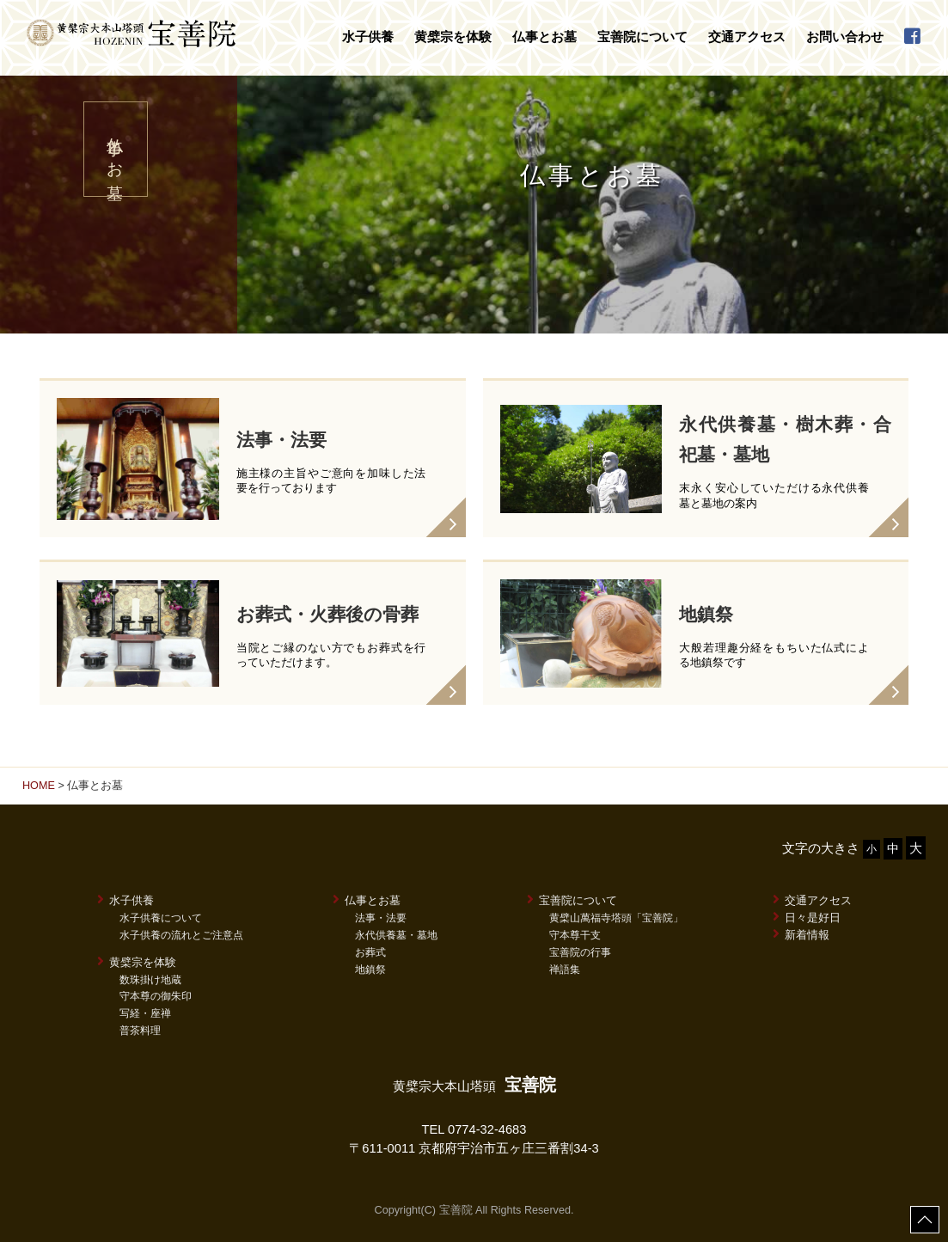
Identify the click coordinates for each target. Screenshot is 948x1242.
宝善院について (572, 900)
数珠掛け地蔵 (150, 980)
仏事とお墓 (367, 900)
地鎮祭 (370, 970)
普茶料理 (140, 1031)
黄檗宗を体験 (136, 962)
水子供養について (160, 918)
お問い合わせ (845, 37)
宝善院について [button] (642, 37)
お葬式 (370, 952)
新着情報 (801, 934)
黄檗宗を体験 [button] (453, 37)
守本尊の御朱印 (155, 996)
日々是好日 (807, 917)
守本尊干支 (575, 935)
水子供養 (125, 900)
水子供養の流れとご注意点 (181, 935)
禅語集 (564, 970)
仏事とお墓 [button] (544, 37)
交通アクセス (747, 37)
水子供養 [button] (368, 37)
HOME (38, 786)
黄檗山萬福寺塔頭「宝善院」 (616, 918)
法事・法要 (381, 918)
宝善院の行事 (580, 952)
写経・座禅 (145, 1013)
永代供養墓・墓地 (396, 935)
